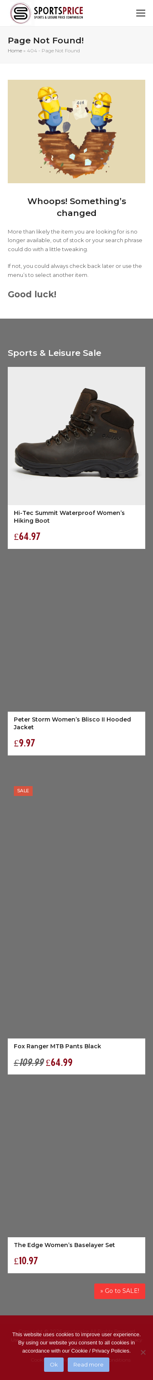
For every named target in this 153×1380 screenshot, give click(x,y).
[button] (140, 13)
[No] (143, 1352)
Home (15, 50)
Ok (54, 1364)
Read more (88, 1364)
